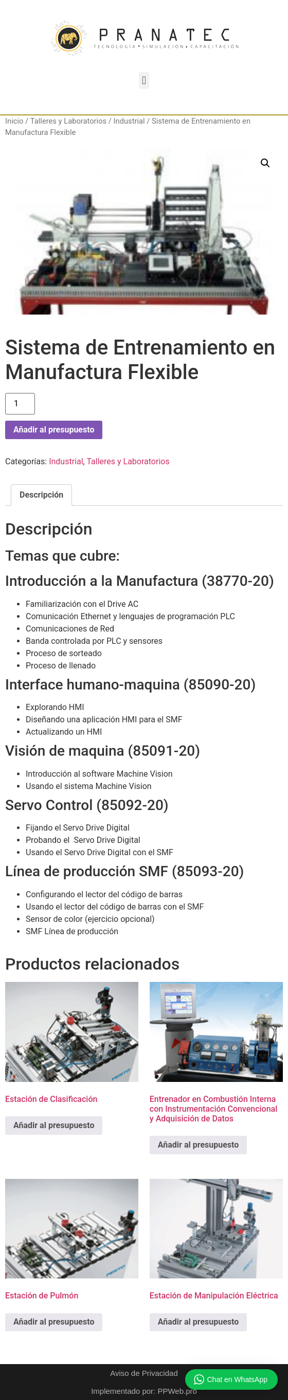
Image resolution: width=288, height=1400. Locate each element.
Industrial (129, 121)
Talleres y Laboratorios (68, 121)
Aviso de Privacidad (143, 1373)
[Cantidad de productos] (20, 404)
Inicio (14, 121)
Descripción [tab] (41, 495)
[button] (144, 80)
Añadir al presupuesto (53, 430)
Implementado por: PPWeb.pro (144, 1391)
